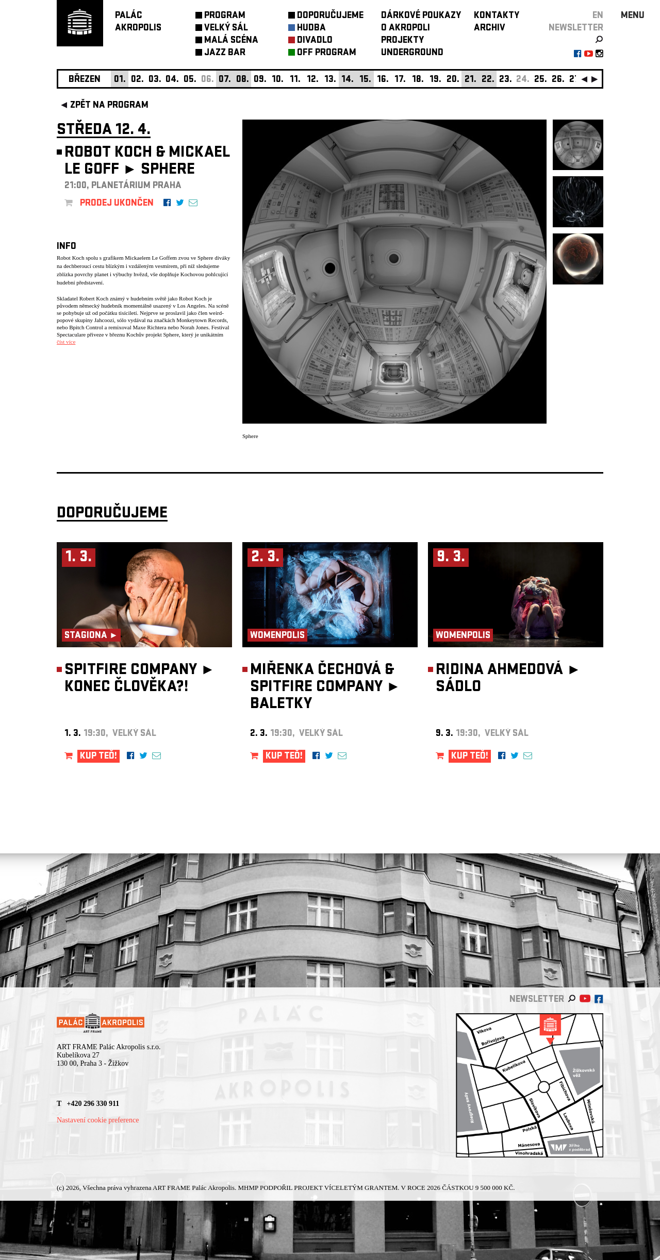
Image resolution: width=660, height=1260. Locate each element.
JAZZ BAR (224, 53)
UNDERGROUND (412, 53)
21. (470, 80)
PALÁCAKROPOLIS (138, 22)
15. (365, 80)
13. (330, 80)
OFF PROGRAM (326, 53)
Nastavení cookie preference (98, 1120)
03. (154, 80)
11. (295, 80)
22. (488, 80)
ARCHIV (489, 29)
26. (558, 80)
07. (225, 80)
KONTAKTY (496, 16)
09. (260, 80)
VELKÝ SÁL (226, 29)
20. (453, 80)
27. (575, 80)
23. (505, 80)
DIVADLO (315, 41)
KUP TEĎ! (98, 757)
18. (418, 80)
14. (347, 80)
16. (383, 80)
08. (242, 80)
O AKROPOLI (405, 29)
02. (137, 80)
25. (540, 80)
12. (313, 80)
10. (278, 80)
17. (400, 80)
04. (172, 80)
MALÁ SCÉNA (231, 41)
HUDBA (311, 29)
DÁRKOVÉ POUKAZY (421, 16)
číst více (66, 342)
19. (435, 80)
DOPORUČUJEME (330, 16)
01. (120, 80)
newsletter (576, 29)
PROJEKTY (402, 41)
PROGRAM (224, 16)
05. (190, 80)
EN (597, 16)
